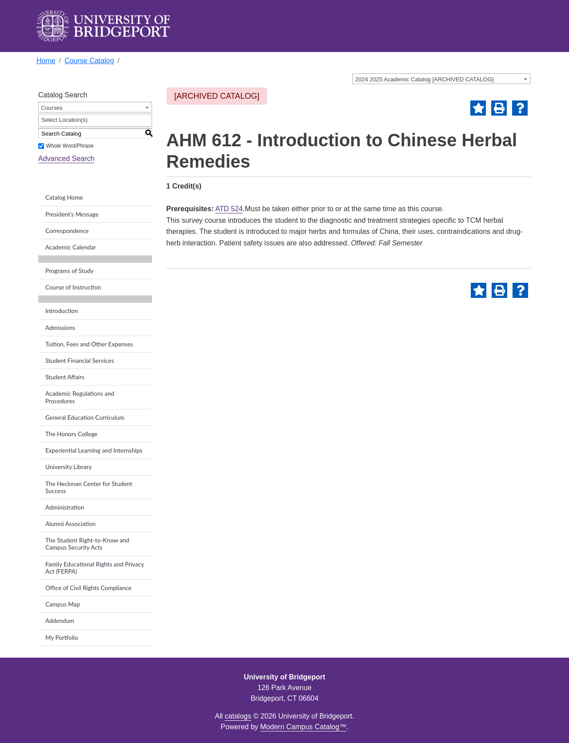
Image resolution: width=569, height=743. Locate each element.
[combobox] (441, 78)
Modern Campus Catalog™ (303, 727)
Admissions (60, 327)
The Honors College (71, 434)
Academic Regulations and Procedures (79, 397)
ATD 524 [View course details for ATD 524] (229, 209)
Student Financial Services (79, 360)
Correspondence (67, 230)
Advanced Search (66, 158)
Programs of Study (69, 270)
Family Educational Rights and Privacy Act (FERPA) (94, 568)
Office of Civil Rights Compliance (88, 587)
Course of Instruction (73, 287)
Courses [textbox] (51, 107)
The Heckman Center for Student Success (88, 487)
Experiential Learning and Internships (93, 450)
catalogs (238, 716)
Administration (64, 507)
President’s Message (72, 214)
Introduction (61, 310)
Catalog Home (64, 197)
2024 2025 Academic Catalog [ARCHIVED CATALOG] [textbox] (424, 79)
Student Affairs (64, 377)
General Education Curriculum (84, 417)
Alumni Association (70, 523)
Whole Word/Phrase (69, 146)
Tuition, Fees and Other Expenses (89, 344)
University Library (68, 466)
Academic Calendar (70, 247)
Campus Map (62, 604)
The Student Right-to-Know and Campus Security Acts (87, 544)
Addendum (59, 620)
